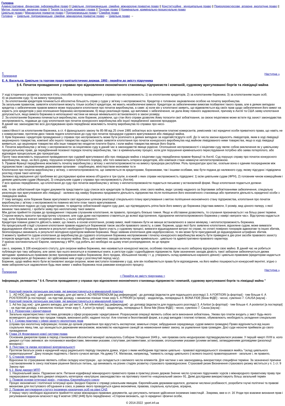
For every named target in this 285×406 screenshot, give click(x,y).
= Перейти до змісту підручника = (142, 276)
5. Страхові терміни (22, 356)
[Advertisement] (142, 43)
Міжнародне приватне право (44, 12)
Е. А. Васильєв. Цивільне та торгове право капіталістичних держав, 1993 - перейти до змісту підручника (77, 80)
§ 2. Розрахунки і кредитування (30, 311)
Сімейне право (109, 12)
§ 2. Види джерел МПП (24, 369)
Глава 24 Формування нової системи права (38, 333)
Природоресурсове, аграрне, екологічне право (245, 6)
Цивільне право (12, 12)
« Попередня (9, 74)
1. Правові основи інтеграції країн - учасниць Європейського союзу (54, 379)
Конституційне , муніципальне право (186, 6)
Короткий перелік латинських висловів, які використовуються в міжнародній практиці (66, 291)
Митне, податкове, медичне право (24, 9)
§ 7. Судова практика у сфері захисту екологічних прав (46, 320)
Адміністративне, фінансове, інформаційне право (34, 6)
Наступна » (272, 74)
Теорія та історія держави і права (73, 9)
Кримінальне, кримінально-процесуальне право (153, 9)
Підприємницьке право (81, 12)
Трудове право (108, 9)
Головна (7, 16)
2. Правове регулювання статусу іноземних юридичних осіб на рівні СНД (58, 389)
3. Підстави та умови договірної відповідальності (42, 347)
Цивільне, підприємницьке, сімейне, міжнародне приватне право (115, 6)
